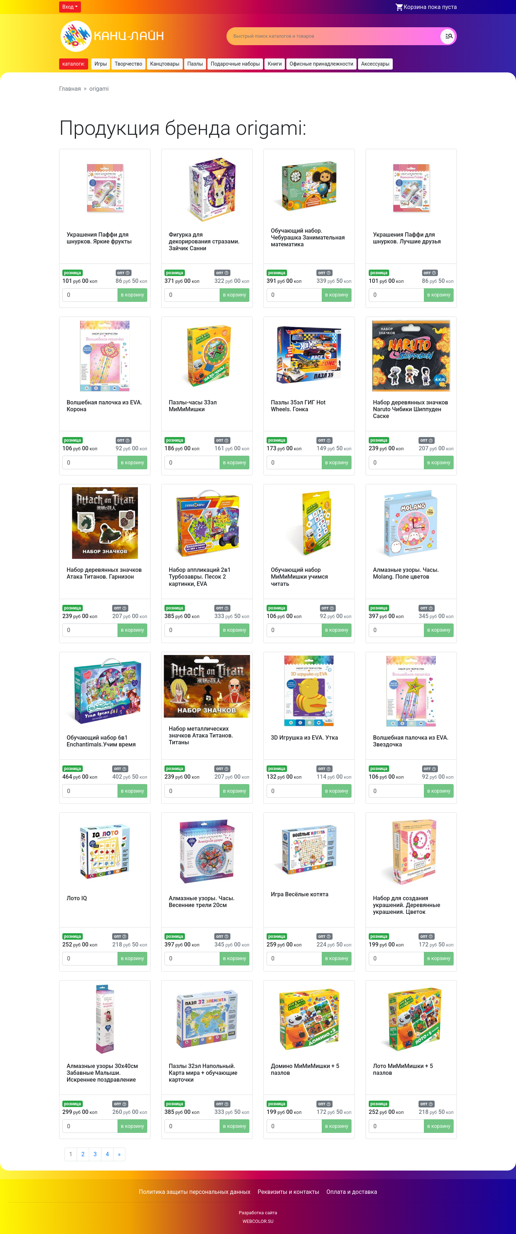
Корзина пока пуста (430, 7)
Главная (70, 88)
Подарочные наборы (235, 64)
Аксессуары (375, 64)
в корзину (132, 295)
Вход (67, 7)
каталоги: (73, 64)
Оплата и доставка (351, 1191)
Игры (101, 64)
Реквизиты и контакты (288, 1191)
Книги (275, 64)
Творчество (128, 64)
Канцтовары (165, 64)
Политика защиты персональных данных (194, 1191)
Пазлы (195, 64)
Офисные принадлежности (321, 64)
